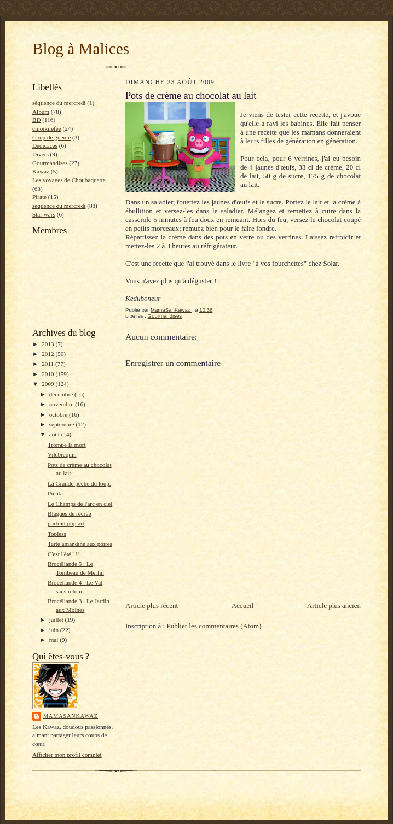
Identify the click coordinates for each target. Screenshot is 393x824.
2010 (48, 374)
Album (40, 111)
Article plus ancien (334, 605)
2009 (48, 384)
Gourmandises (50, 163)
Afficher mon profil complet (67, 754)
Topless (57, 533)
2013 (48, 344)
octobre (59, 414)
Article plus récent (151, 605)
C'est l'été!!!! (63, 554)
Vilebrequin (62, 454)
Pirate (39, 197)
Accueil (242, 605)
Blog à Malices (80, 48)
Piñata (55, 493)
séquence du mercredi (58, 205)
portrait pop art (66, 523)
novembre (62, 404)
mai (54, 639)
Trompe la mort (67, 444)
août (55, 434)
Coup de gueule (51, 137)
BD (36, 119)
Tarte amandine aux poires (80, 543)
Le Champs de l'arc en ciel (80, 503)
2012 (48, 353)
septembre (62, 424)
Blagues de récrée (69, 513)
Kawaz (40, 171)
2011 (48, 363)
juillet (57, 619)
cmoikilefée (46, 128)
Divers (40, 154)
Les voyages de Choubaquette (69, 180)
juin (54, 630)
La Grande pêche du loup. (79, 483)
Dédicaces (44, 145)
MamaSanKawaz (70, 716)
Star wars (43, 214)
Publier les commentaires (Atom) (213, 626)
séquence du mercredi (58, 103)
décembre (61, 394)
